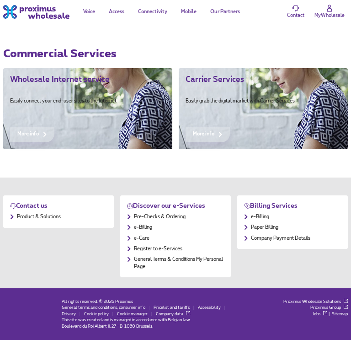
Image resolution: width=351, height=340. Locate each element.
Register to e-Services (158, 249)
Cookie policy (96, 314)
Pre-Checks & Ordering (160, 217)
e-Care (141, 238)
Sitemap (340, 314)
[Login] (329, 12)
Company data (173, 314)
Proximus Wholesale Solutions (315, 302)
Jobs (319, 314)
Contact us (32, 206)
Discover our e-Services (169, 206)
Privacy (69, 314)
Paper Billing (264, 227)
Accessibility (209, 308)
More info (32, 134)
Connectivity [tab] (152, 12)
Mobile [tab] (189, 12)
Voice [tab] (89, 12)
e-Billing (143, 227)
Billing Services (274, 206)
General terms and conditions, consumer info (103, 308)
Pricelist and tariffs (172, 308)
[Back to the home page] (36, 11)
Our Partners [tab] (225, 12)
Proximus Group (329, 308)
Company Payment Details (280, 238)
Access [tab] (116, 12)
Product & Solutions (39, 217)
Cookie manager (132, 314)
